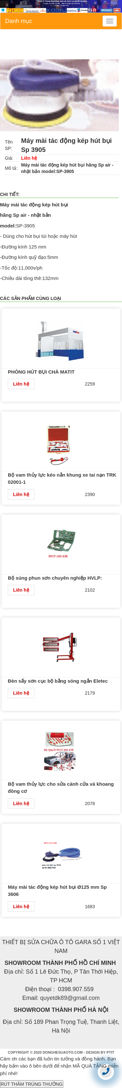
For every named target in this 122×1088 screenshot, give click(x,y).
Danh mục (18, 21)
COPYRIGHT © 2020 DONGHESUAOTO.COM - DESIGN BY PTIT (61, 1052)
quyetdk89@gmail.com (70, 998)
